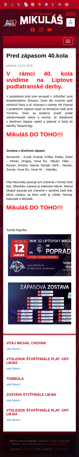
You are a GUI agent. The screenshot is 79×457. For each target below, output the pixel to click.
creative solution (60, 449)
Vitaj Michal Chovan (26, 343)
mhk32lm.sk (29, 449)
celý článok (13, 348)
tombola (15, 379)
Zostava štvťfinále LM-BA (31, 394)
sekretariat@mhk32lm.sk (55, 444)
